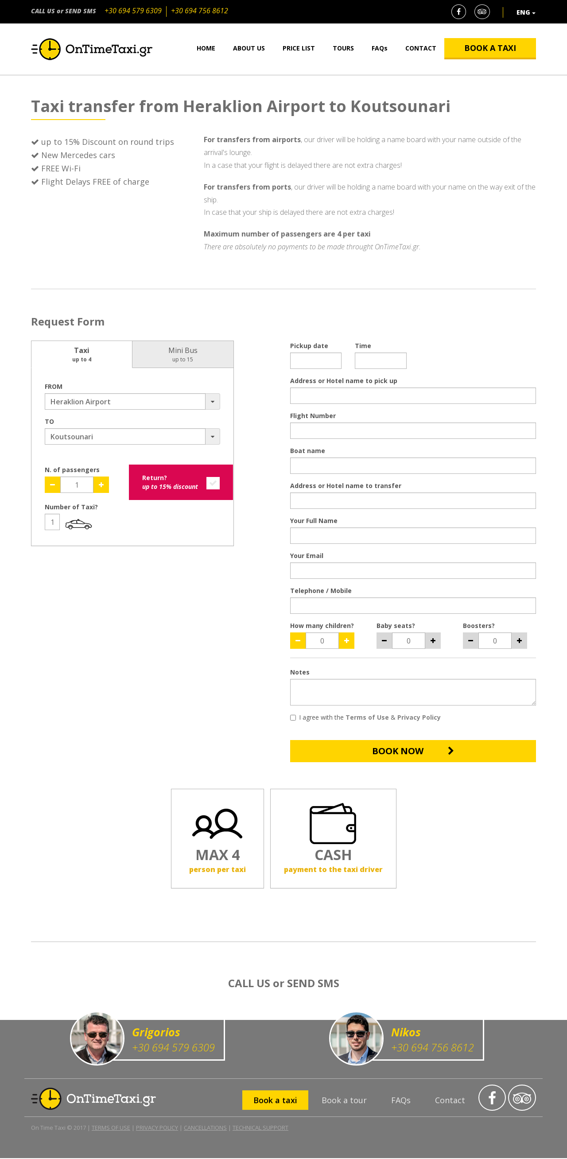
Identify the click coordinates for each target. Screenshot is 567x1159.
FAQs (380, 48)
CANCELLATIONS (205, 1128)
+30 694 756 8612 (199, 11)
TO (49, 421)
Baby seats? (396, 625)
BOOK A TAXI (490, 48)
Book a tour (344, 1101)
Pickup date (309, 345)
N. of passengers (72, 469)
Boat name (307, 450)
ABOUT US (249, 48)
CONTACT (420, 48)
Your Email (306, 555)
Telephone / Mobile (321, 590)
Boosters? (479, 625)
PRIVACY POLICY (157, 1128)
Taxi (81, 354)
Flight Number (313, 415)
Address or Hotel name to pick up (343, 380)
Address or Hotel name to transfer (345, 485)
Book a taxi (275, 1101)
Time (363, 345)
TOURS (343, 48)
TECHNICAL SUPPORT (260, 1128)
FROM (53, 386)
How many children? (322, 625)
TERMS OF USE (111, 1128)
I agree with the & (365, 717)
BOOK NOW (413, 751)
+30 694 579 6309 (133, 11)
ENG (526, 12)
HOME (206, 48)
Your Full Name (314, 520)
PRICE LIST (299, 48)
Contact (450, 1101)
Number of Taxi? (71, 507)
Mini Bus (182, 354)
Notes (300, 672)
